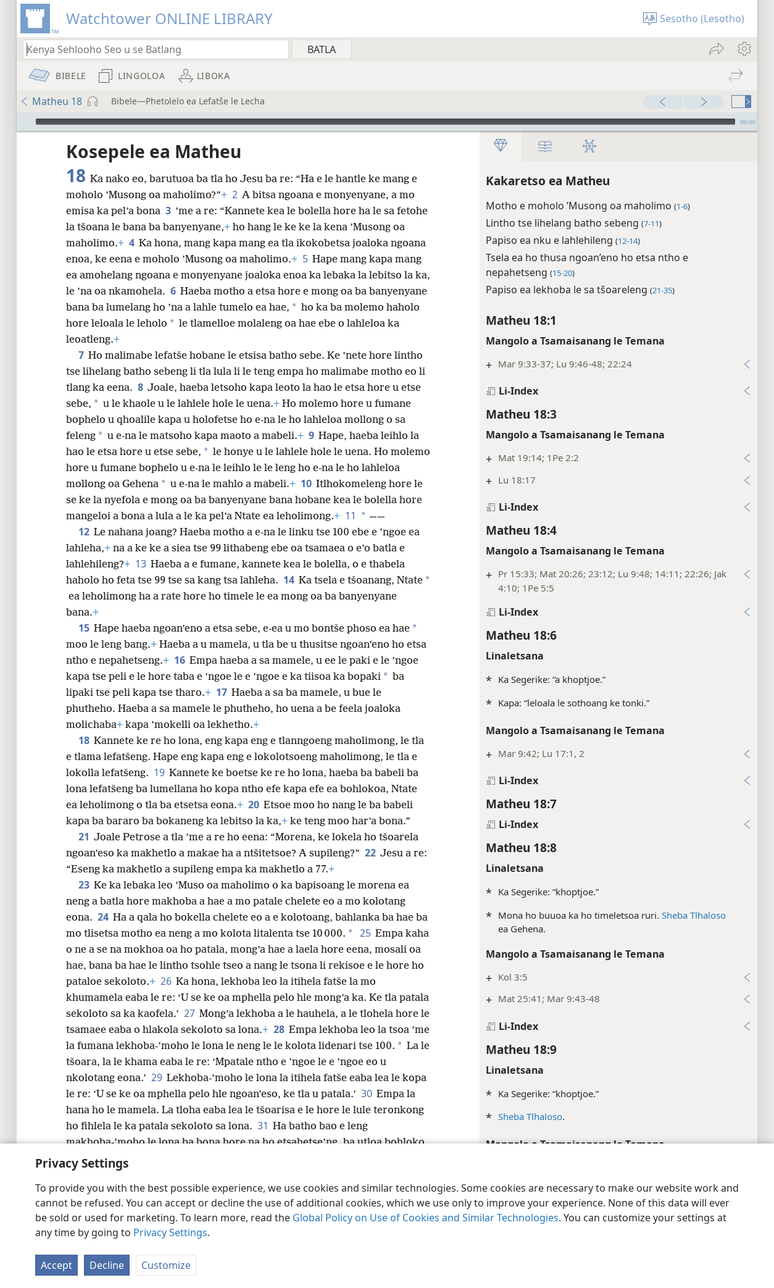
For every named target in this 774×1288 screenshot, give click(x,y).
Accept (56, 1265)
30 (366, 1093)
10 (306, 483)
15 (83, 628)
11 (349, 515)
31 (262, 1125)
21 (83, 836)
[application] (387, 121)
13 (140, 564)
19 (159, 772)
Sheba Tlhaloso (693, 915)
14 (288, 580)
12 (83, 531)
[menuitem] (743, 49)
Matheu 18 (51, 101)
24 (102, 917)
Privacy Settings (170, 1232)
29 (156, 1077)
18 (83, 740)
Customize (166, 1265)
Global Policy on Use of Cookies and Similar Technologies (426, 1217)
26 (165, 981)
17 (221, 692)
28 (278, 1029)
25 (365, 933)
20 (253, 804)
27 (189, 1013)
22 (370, 852)
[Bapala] (25, 122)
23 (83, 885)
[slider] (385, 122)
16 (179, 660)
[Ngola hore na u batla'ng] (150, 49)
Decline (106, 1265)
